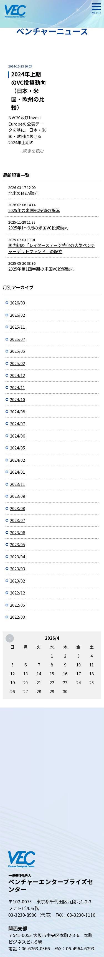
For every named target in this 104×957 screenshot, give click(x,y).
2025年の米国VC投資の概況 (34, 210)
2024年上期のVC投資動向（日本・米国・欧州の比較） (28, 90)
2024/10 (17, 399)
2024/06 (17, 436)
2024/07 (17, 423)
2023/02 (17, 581)
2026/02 (17, 315)
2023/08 (17, 508)
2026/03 (17, 303)
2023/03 (17, 568)
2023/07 (17, 520)
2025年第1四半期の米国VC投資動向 (41, 269)
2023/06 (17, 532)
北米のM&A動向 (23, 193)
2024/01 (17, 472)
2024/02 (17, 460)
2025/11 (17, 327)
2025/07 (17, 339)
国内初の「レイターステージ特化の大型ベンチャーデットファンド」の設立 (51, 248)
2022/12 (17, 593)
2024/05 (17, 448)
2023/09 (17, 496)
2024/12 (17, 375)
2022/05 (17, 605)
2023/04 (17, 556)
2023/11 (17, 484)
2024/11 (17, 387)
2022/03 (17, 617)
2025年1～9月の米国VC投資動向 (38, 228)
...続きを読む (32, 151)
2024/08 (17, 411)
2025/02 (17, 363)
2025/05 (17, 351)
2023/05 (17, 544)
